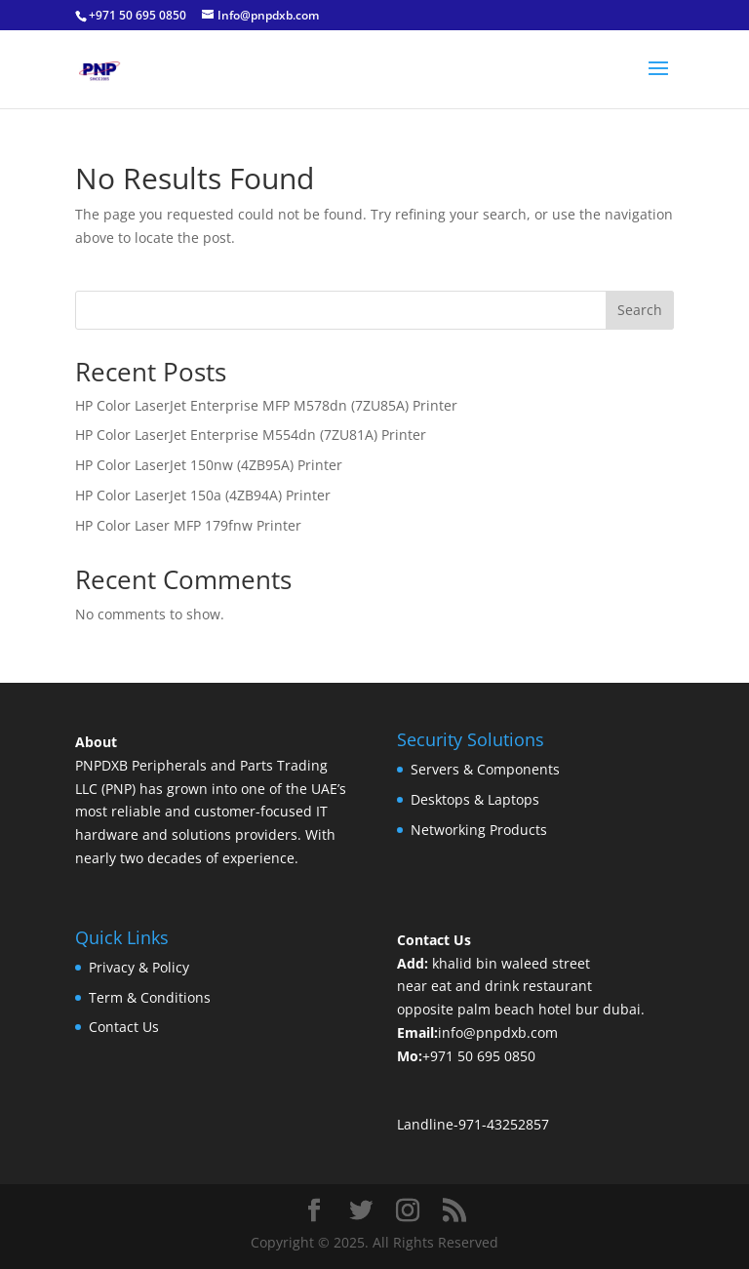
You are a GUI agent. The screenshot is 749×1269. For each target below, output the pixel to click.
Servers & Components (485, 769)
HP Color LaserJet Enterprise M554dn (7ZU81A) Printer (250, 434)
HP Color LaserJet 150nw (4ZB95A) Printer (208, 465)
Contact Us (124, 1026)
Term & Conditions (150, 997)
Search (639, 309)
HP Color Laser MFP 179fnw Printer (188, 525)
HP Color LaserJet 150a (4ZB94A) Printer (203, 495)
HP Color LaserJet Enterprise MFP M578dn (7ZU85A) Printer (266, 405)
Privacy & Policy (139, 967)
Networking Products (479, 829)
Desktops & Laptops (475, 799)
